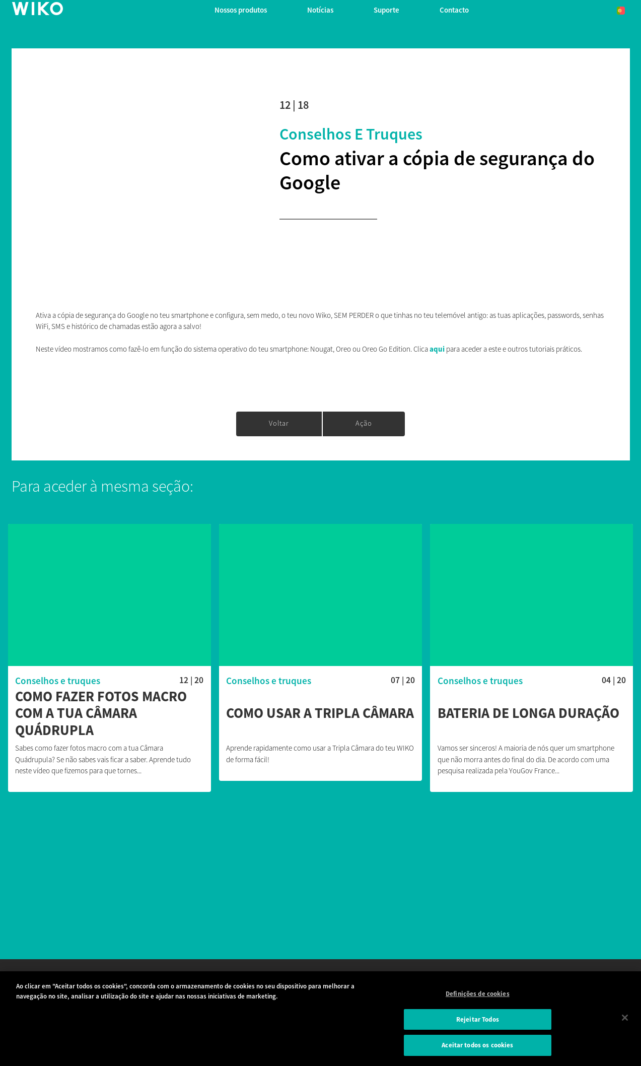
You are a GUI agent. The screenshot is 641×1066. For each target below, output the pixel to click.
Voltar (279, 423)
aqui (438, 349)
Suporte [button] (386, 10)
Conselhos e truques (350, 134)
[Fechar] (625, 1018)
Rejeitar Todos (477, 1019)
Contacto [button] (454, 10)
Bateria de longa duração (528, 713)
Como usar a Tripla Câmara (320, 713)
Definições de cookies (478, 993)
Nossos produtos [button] (241, 10)
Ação (363, 423)
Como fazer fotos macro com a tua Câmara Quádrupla (101, 713)
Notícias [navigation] (320, 10)
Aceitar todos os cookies (477, 1045)
